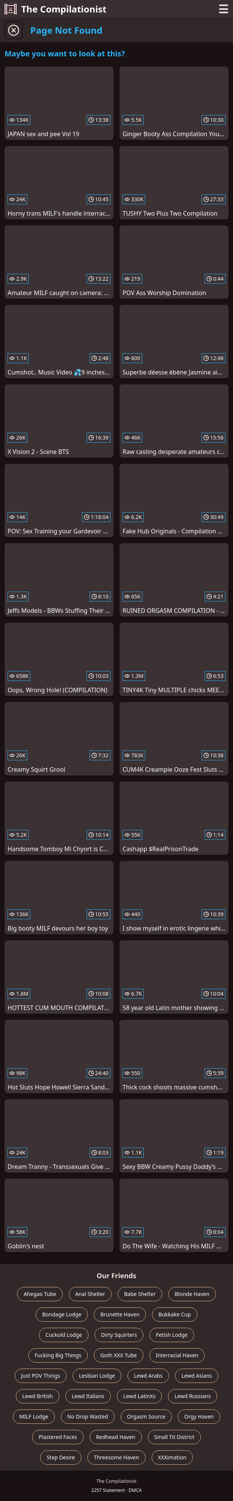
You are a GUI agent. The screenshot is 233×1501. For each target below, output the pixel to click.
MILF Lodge (33, 1416)
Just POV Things (40, 1375)
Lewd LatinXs (139, 1396)
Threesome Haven (116, 1457)
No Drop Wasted (87, 1416)
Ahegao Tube (39, 1293)
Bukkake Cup (174, 1314)
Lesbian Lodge (97, 1375)
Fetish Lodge (172, 1334)
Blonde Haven (192, 1293)
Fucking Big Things (58, 1355)
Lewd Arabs (148, 1375)
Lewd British (37, 1396)
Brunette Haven (120, 1314)
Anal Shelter (90, 1293)
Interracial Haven (177, 1355)
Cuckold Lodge (63, 1334)
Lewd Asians (197, 1375)
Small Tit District (174, 1436)
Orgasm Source (146, 1416)
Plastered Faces (58, 1436)
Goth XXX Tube (118, 1355)
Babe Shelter (140, 1293)
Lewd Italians (88, 1396)
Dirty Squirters (119, 1334)
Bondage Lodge (61, 1314)
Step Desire (61, 1457)
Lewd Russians (192, 1396)
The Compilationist (56, 9)
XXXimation (172, 1457)
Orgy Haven (199, 1416)
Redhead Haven (115, 1436)
